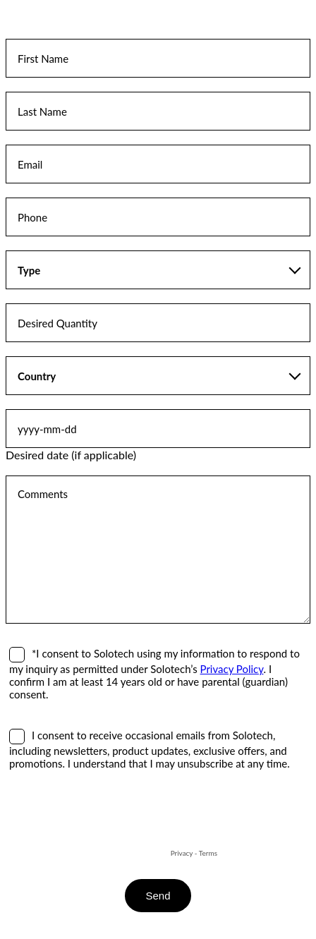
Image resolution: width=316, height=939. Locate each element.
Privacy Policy (232, 668)
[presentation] (113, 818)
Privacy (182, 853)
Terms (208, 853)
